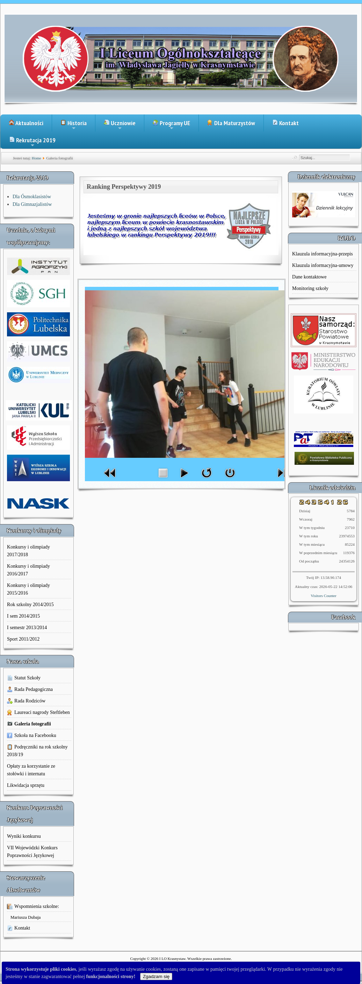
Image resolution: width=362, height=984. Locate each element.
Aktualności (26, 123)
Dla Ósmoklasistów (32, 196)
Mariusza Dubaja (25, 917)
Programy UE (171, 125)
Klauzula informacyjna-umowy (322, 265)
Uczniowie (120, 125)
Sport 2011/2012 (23, 639)
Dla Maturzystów (231, 123)
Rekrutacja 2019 (32, 142)
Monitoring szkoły (310, 288)
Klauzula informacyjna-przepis (322, 253)
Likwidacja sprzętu (25, 785)
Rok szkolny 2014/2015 (30, 604)
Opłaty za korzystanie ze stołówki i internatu (31, 769)
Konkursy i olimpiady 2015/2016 (28, 589)
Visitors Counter (323, 596)
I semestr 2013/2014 (27, 627)
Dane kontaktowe (309, 276)
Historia (73, 125)
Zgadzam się (156, 976)
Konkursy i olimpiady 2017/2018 (28, 550)
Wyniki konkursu (24, 836)
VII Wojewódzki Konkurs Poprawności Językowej (32, 851)
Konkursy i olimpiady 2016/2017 (28, 570)
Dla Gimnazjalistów (32, 204)
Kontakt (285, 123)
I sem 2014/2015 (23, 616)
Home (36, 158)
